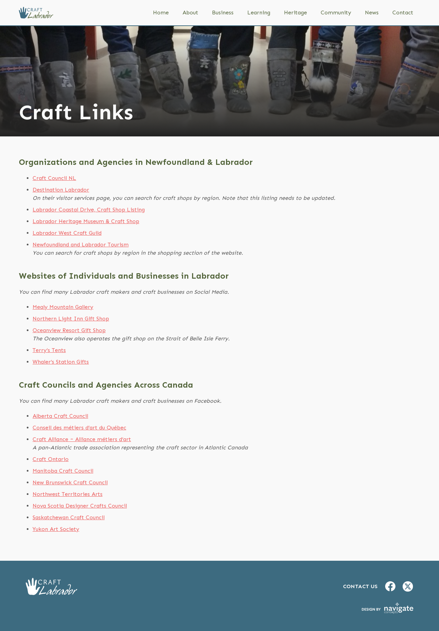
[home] (36, 13)
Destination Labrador (61, 189)
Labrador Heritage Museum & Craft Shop (86, 221)
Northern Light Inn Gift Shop (71, 318)
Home (161, 12)
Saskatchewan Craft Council (69, 517)
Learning (258, 12)
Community (336, 12)
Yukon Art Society (56, 529)
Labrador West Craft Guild (67, 233)
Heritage (295, 12)
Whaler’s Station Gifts (61, 362)
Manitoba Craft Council (63, 471)
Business (223, 12)
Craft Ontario (51, 459)
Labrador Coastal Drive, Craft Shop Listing (89, 209)
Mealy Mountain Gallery (63, 307)
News (372, 12)
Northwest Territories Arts (68, 494)
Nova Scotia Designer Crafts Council (80, 505)
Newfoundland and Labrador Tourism (81, 244)
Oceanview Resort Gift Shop (69, 330)
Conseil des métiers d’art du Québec (79, 427)
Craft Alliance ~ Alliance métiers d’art (82, 439)
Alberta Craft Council (60, 416)
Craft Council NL (54, 178)
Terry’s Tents (49, 350)
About (190, 12)
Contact (402, 12)
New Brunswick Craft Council (70, 482)
